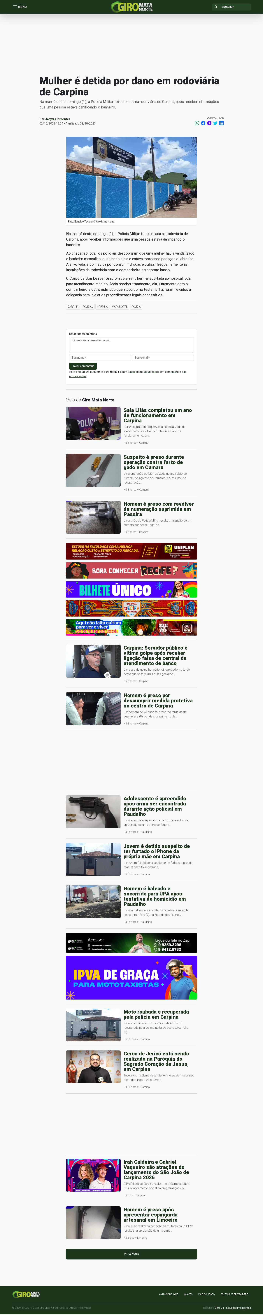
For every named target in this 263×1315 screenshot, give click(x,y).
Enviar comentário (83, 367)
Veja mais (131, 1255)
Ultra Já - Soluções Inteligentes (233, 1308)
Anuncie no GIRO (168, 1295)
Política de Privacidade (234, 1295)
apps (188, 1295)
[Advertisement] (131, 45)
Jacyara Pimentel (57, 120)
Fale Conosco (206, 1295)
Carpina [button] (73, 307)
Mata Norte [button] (119, 307)
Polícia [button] (136, 307)
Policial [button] (88, 307)
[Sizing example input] (235, 7)
